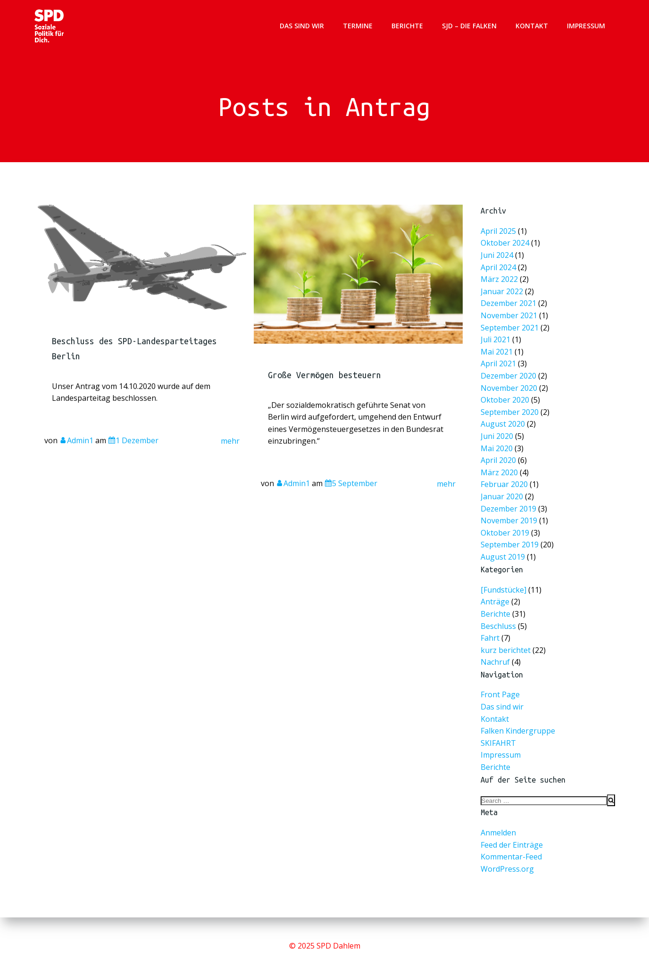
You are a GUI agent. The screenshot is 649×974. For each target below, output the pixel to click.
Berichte (408, 25)
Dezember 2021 (509, 306)
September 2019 (510, 541)
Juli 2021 (496, 342)
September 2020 (510, 412)
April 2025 (499, 236)
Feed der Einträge (512, 845)
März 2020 (500, 470)
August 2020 (503, 424)
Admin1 (77, 453)
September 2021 (510, 330)
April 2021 (499, 365)
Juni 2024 (498, 259)
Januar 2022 (503, 294)
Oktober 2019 (505, 529)
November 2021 (509, 318)
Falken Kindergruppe (518, 731)
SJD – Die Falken (469, 25)
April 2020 (499, 459)
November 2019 (509, 517)
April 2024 (499, 271)
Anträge (495, 602)
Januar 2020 (503, 494)
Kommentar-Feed (511, 857)
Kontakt (532, 25)
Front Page (500, 695)
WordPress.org (507, 869)
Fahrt (490, 638)
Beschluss (498, 626)
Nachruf (495, 663)
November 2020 (509, 388)
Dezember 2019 (509, 506)
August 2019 (503, 553)
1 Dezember (133, 453)
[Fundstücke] (503, 590)
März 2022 (500, 283)
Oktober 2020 (505, 400)
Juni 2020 (498, 435)
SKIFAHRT (498, 743)
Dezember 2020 (509, 376)
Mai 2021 (497, 353)
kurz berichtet (506, 650)
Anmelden (498, 833)
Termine (358, 25)
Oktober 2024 (505, 248)
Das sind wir (302, 25)
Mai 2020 (497, 447)
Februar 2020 (505, 482)
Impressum (586, 25)
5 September (350, 496)
